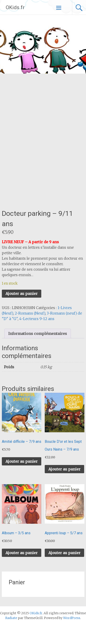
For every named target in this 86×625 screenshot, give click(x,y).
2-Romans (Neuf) (30, 313)
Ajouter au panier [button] (22, 461)
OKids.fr (15, 7)
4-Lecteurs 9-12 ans (36, 318)
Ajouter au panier (22, 293)
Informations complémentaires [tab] (37, 333)
